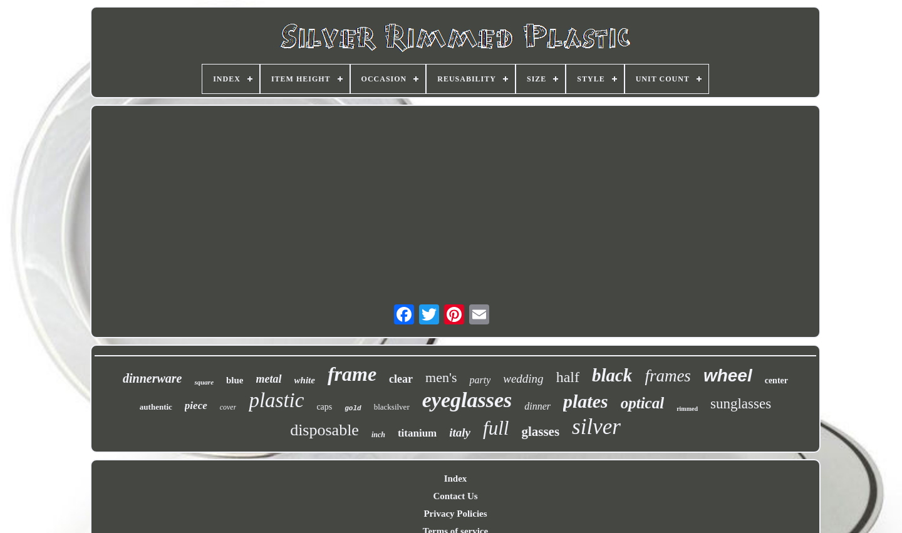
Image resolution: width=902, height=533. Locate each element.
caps (324, 406)
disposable (324, 430)
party (479, 380)
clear (401, 379)
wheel (727, 375)
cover (228, 407)
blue (235, 380)
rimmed (687, 408)
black (612, 375)
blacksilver (392, 406)
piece (196, 405)
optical (642, 403)
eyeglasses (467, 399)
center (776, 380)
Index (455, 478)
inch (378, 434)
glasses (540, 431)
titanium (417, 433)
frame (352, 374)
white (304, 380)
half (567, 377)
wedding (523, 378)
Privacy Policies (455, 514)
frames (668, 375)
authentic (156, 406)
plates (585, 401)
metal (269, 379)
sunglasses (740, 403)
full (496, 428)
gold (353, 408)
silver (596, 427)
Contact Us (455, 496)
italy (459, 432)
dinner (537, 406)
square (204, 382)
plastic (276, 400)
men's (441, 377)
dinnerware (152, 378)
